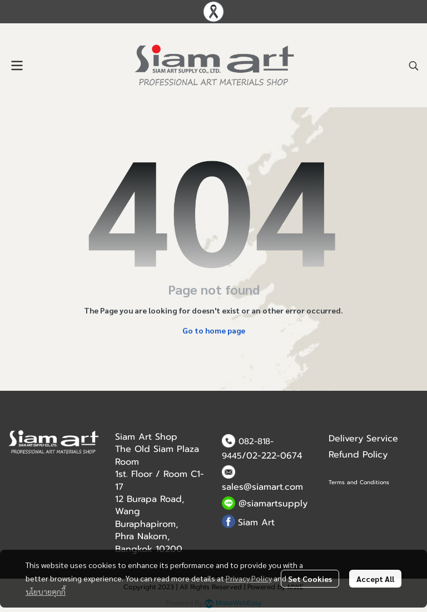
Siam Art (256, 522)
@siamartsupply (273, 503)
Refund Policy (358, 454)
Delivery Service (363, 438)
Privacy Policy (249, 578)
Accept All (375, 579)
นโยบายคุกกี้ (46, 591)
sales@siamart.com (262, 487)
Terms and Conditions (359, 482)
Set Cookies (310, 579)
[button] (413, 65)
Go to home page (213, 330)
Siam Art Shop (146, 437)
